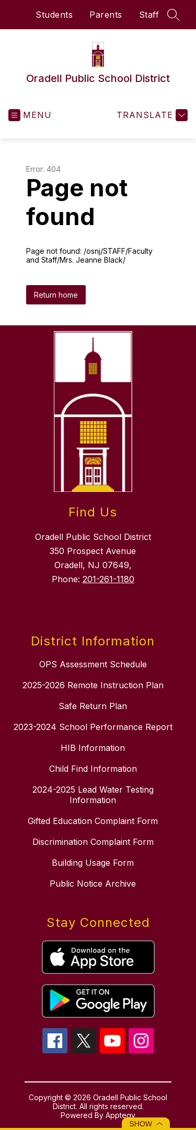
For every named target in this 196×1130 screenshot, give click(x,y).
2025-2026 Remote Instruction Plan (93, 685)
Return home (56, 294)
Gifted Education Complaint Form (93, 821)
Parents (105, 14)
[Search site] (173, 14)
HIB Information (93, 748)
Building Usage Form (93, 862)
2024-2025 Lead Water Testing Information (93, 794)
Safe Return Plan (93, 706)
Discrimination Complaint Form (93, 842)
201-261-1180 (108, 579)
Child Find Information (93, 768)
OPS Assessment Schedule (93, 664)
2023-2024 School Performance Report (93, 727)
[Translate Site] (151, 115)
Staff (149, 14)
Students (54, 14)
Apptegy (120, 1115)
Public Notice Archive (93, 883)
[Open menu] (30, 115)
